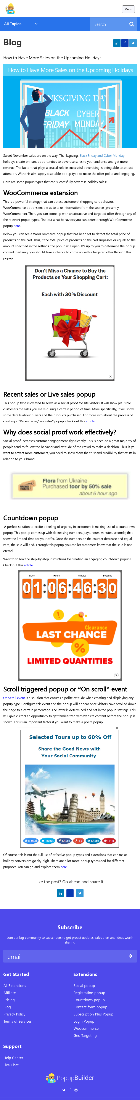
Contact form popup (90, 1006)
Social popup (84, 985)
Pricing (9, 999)
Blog (7, 1006)
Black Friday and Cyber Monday (101, 155)
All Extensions (14, 985)
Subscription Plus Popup (93, 1014)
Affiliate (9, 992)
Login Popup (84, 1021)
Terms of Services (17, 1021)
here (17, 226)
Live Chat (11, 1064)
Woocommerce (86, 1028)
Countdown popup (89, 999)
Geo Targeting (85, 1035)
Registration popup (89, 992)
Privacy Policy (14, 1014)
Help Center (13, 1057)
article (28, 565)
